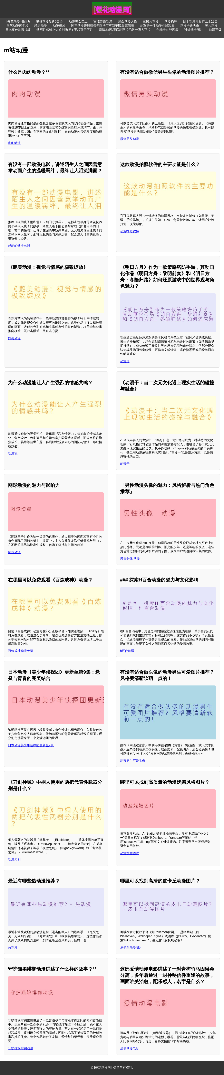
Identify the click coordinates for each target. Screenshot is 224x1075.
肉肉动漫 (14, 143)
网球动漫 (14, 552)
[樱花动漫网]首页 (18, 21)
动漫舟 (125, 361)
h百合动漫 (127, 650)
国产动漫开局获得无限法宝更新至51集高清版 (102, 25)
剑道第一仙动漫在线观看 (157, 25)
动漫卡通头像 (189, 25)
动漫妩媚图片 (129, 853)
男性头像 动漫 (130, 558)
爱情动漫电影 (129, 1048)
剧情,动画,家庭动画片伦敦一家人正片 (125, 29)
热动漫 (12, 947)
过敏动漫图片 (193, 29)
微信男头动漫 (129, 139)
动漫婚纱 (59, 25)
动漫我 (12, 453)
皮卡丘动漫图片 (131, 947)
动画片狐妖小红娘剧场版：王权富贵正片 (64, 29)
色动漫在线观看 (167, 29)
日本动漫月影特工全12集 (200, 21)
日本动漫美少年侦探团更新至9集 (31, 745)
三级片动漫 (151, 21)
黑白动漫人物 (127, 21)
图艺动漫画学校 (17, 25)
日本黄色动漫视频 (18, 29)
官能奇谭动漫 (102, 21)
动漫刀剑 (14, 859)
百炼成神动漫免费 (20, 650)
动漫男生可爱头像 (132, 760)
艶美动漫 (14, 338)
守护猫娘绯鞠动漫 (20, 1048)
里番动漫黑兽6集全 (49, 21)
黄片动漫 (211, 25)
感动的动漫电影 (19, 245)
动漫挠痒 (170, 21)
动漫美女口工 (78, 21)
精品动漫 (40, 25)
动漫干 (125, 463)
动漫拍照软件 (129, 231)
